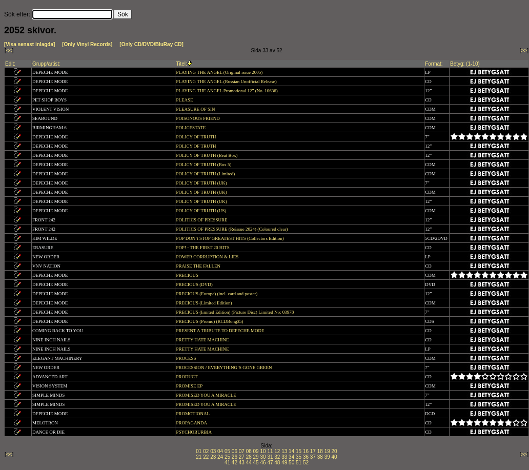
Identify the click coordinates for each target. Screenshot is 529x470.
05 (227, 451)
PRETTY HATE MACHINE (203, 339)
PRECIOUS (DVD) (195, 284)
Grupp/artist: (46, 64)
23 (213, 457)
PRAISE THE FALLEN (198, 266)
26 (234, 457)
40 (334, 457)
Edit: (10, 64)
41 (227, 462)
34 (291, 457)
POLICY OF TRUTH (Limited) (206, 173)
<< (9, 50)
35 (298, 457)
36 (306, 457)
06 (234, 451)
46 (263, 462)
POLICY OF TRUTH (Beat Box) (207, 155)
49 (284, 462)
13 (284, 451)
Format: (433, 64)
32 (277, 457)
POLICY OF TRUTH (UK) (202, 183)
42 (234, 462)
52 (306, 462)
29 (256, 457)
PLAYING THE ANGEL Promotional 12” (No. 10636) (227, 90)
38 (320, 457)
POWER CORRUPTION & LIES (207, 256)
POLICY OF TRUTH (196, 136)
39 (327, 457)
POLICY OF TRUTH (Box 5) (204, 164)
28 (249, 457)
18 (320, 451)
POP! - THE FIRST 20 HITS (203, 247)
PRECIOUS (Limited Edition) (204, 302)
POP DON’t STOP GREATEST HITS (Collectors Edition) (230, 238)
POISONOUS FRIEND (198, 118)
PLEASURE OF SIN (196, 109)
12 (277, 451)
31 (270, 457)
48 (277, 462)
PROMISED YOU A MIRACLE (206, 395)
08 (249, 451)
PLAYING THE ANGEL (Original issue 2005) (219, 72)
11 (270, 451)
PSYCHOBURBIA (194, 432)
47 (270, 462)
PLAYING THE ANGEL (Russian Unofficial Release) (226, 81)
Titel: (181, 64)
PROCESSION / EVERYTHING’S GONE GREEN (224, 367)
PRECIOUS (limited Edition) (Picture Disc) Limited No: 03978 (235, 312)
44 (249, 462)
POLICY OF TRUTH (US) (201, 210)
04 (220, 451)
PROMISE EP (190, 386)
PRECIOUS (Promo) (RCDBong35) (210, 321)
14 (291, 451)
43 (242, 462)
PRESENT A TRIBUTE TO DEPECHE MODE (220, 330)
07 (242, 451)
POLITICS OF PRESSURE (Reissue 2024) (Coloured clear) (232, 229)
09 (256, 451)
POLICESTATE (191, 127)
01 (198, 451)
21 (198, 457)
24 (220, 457)
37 (313, 457)
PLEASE (185, 100)
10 (263, 451)
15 (298, 451)
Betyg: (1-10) (465, 64)
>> (524, 50)
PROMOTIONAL (193, 413)
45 (256, 462)
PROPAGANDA (192, 422)
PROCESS (186, 358)
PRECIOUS (187, 275)
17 (313, 451)
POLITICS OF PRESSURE (202, 219)
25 (227, 457)
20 (334, 451)
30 (263, 457)
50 (291, 462)
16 (306, 451)
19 (327, 451)
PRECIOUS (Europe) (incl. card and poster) (217, 293)
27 (242, 457)
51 (298, 462)
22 (206, 457)
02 (206, 451)
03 (213, 451)
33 (284, 457)
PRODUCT (187, 376)
